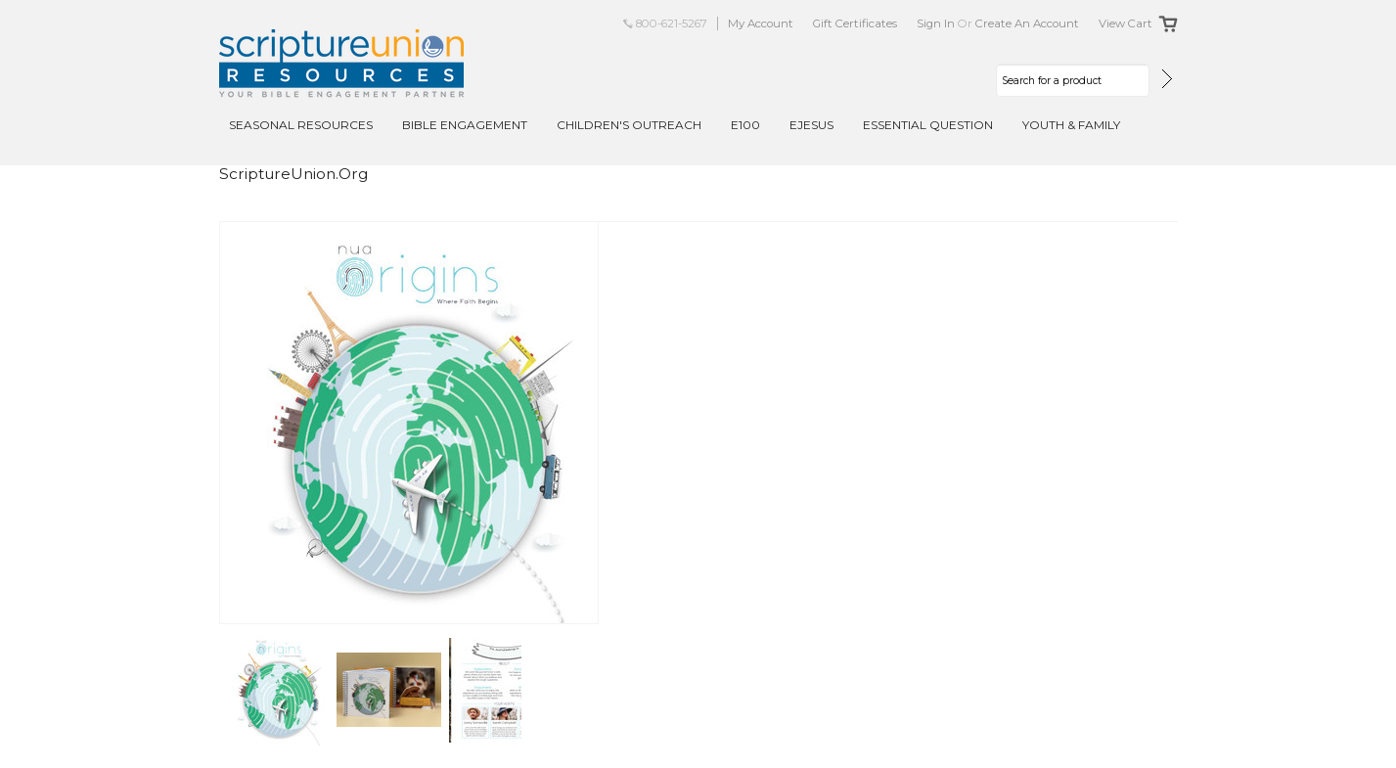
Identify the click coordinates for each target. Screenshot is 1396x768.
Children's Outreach (629, 124)
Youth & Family (1071, 124)
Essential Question (928, 124)
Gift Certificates (855, 23)
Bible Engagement (464, 124)
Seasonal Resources (301, 124)
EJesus (811, 124)
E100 (745, 124)
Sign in (936, 23)
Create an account (1027, 23)
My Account (760, 23)
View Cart (1125, 23)
